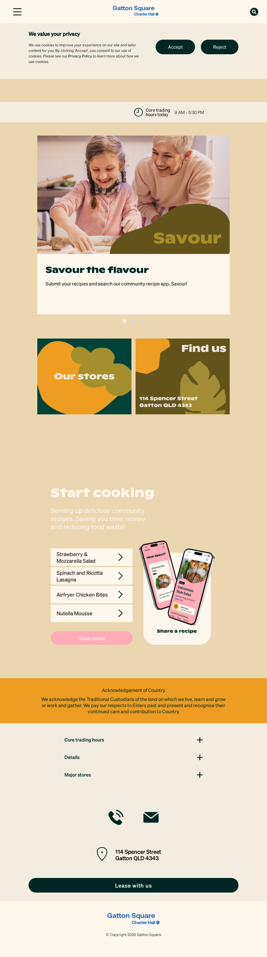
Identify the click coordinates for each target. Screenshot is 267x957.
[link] (136, 11)
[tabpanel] (133, 225)
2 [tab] (134, 320)
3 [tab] (143, 320)
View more (91, 638)
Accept (175, 47)
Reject (219, 47)
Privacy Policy (80, 55)
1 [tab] (124, 320)
